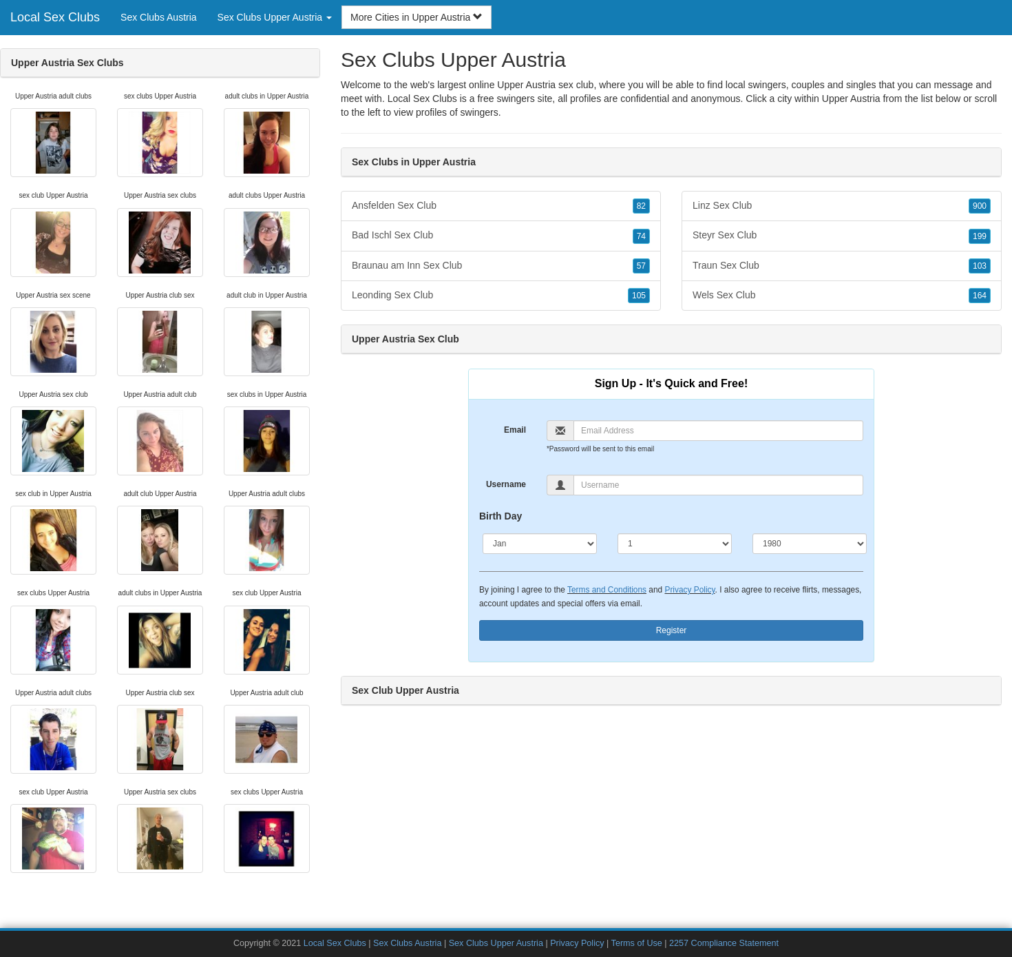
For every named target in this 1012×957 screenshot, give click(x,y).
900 (980, 206)
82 (641, 206)
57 (641, 266)
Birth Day (500, 516)
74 (641, 236)
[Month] (540, 543)
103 (980, 266)
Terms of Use (636, 943)
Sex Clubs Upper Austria (496, 943)
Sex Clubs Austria (158, 17)
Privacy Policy (689, 590)
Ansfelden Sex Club (501, 206)
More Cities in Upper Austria (416, 17)
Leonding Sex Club (501, 295)
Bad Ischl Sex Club (501, 235)
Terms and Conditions (606, 590)
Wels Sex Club (842, 295)
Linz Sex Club (842, 206)
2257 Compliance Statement (724, 943)
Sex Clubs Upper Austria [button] (275, 17)
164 (980, 295)
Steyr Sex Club (842, 235)
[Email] (718, 430)
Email (515, 430)
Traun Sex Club (842, 266)
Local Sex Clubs (55, 17)
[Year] (809, 543)
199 (980, 236)
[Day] (675, 543)
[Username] (718, 485)
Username (506, 484)
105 (639, 295)
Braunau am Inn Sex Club (501, 266)
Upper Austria (851, 98)
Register (671, 630)
